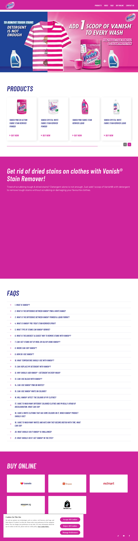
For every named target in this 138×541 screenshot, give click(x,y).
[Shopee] (67, 484)
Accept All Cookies (70, 519)
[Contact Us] (130, 5)
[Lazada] (26, 484)
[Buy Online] (120, 5)
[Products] (98, 5)
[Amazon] (26, 505)
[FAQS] (112, 5)
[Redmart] (109, 484)
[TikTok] (67, 505)
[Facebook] (129, 536)
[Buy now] (14, 135)
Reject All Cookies (70, 526)
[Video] (106, 5)
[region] (43, 526)
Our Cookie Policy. (43, 526)
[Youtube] (123, 536)
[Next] (129, 144)
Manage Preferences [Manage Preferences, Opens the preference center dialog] (70, 532)
